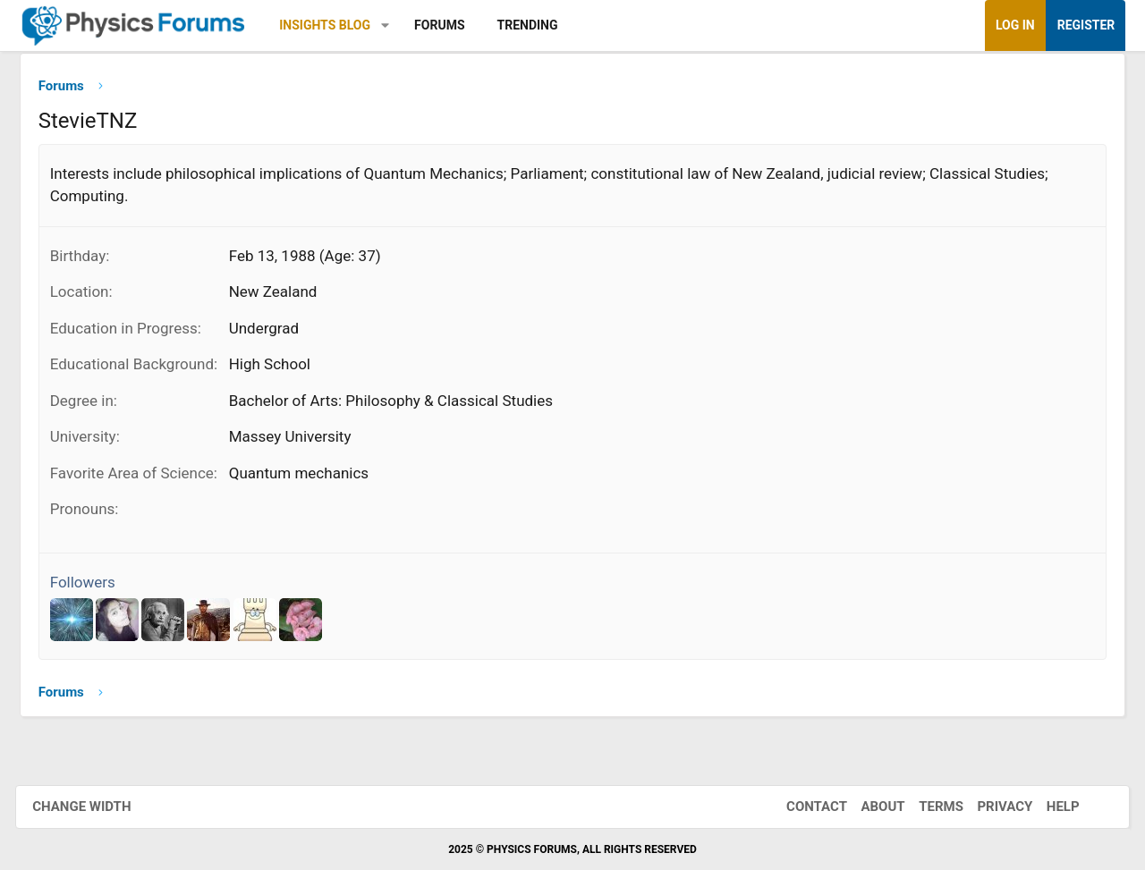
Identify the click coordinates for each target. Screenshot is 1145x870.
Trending (539, 25)
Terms (925, 806)
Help (1047, 806)
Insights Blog (337, 25)
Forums (451, 25)
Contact (800, 806)
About (867, 806)
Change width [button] (97, 806)
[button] (398, 25)
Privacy (989, 806)
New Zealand (285, 298)
